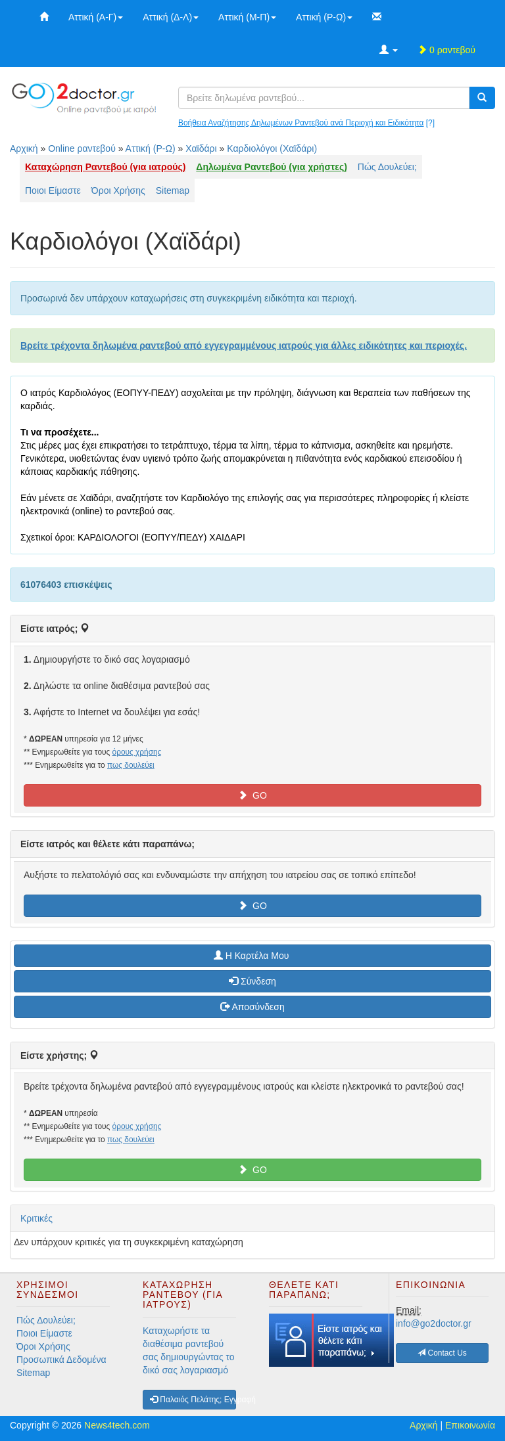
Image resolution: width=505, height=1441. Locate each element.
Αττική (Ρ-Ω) (324, 17)
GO (252, 795)
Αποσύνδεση (252, 1007)
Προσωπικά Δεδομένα (61, 1359)
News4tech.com (117, 1425)
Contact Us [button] (442, 1353)
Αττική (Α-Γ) (95, 17)
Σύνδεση (252, 981)
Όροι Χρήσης (118, 190)
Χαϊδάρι (201, 148)
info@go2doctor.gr (433, 1323)
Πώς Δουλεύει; (387, 167)
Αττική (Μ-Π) (247, 17)
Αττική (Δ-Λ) (171, 17)
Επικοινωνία (470, 1425)
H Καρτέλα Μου (252, 955)
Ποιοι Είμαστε (53, 190)
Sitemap (172, 190)
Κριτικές (36, 1218)
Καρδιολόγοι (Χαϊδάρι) (272, 148)
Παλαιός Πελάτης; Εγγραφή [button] (193, 1399)
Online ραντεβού (82, 148)
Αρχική (24, 148)
